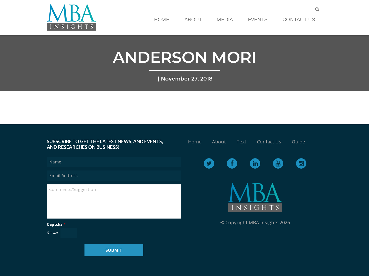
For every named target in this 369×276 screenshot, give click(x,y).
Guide (298, 141)
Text (241, 141)
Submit (113, 250)
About (219, 141)
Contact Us (269, 141)
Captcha (56, 224)
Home (194, 141)
